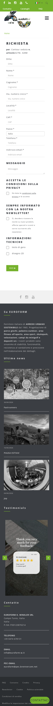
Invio (12, 268)
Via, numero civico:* (17, 94)
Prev (5, 558)
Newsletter (7, 689)
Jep (5, 498)
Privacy (36, 682)
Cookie (20, 689)
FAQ (40, 8)
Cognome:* (12, 82)
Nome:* (10, 70)
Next (48, 558)
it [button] (39, 2)
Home (7, 33)
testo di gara (19, 247)
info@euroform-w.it (14, 652)
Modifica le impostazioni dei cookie (18, 703)
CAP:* (9, 117)
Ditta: (9, 59)
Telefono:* (11, 138)
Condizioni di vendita (12, 696)
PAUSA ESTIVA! (12, 453)
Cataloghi (25, 8)
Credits (25, 682)
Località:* (11, 105)
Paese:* (10, 129)
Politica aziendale (35, 689)
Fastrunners (10, 407)
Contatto (7, 8)
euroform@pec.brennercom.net (20, 666)
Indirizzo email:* (15, 149)
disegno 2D (18, 253)
